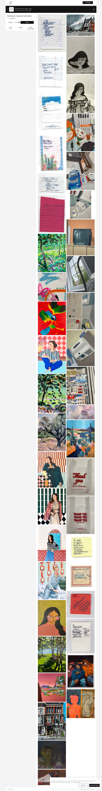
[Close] (98, 779)
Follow (27, 22)
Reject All (83, 785)
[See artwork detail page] (52, 33)
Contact (93, 789)
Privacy (88, 789)
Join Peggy (88, 2)
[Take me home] (10, 2)
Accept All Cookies (94, 785)
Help (82, 789)
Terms (85, 789)
